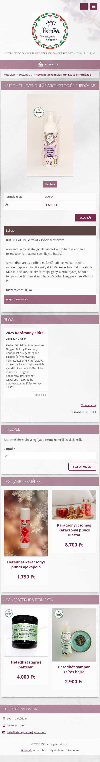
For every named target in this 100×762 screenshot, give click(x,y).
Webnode (26, 750)
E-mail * (9, 449)
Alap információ (17, 299)
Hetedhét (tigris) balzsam (26, 665)
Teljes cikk (39, 394)
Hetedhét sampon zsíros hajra (74, 669)
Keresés (84, 6)
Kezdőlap (9, 74)
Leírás (10, 231)
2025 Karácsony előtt (24, 332)
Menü (93, 6)
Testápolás (25, 74)
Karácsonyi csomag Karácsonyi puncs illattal (74, 530)
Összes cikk (88, 405)
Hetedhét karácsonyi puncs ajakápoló (26, 564)
